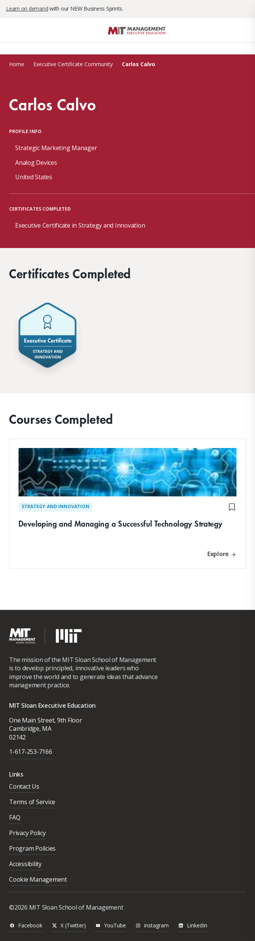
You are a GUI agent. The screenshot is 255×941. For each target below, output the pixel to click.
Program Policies (32, 849)
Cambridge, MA (30, 728)
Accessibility (25, 864)
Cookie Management (38, 880)
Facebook (25, 925)
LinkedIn (192, 925)
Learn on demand (27, 8)
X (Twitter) (68, 925)
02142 (17, 737)
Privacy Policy (27, 833)
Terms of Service (32, 802)
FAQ (14, 818)
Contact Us (24, 787)
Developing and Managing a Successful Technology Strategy (120, 523)
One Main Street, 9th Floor (45, 720)
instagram (152, 925)
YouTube (110, 925)
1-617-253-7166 (30, 751)
